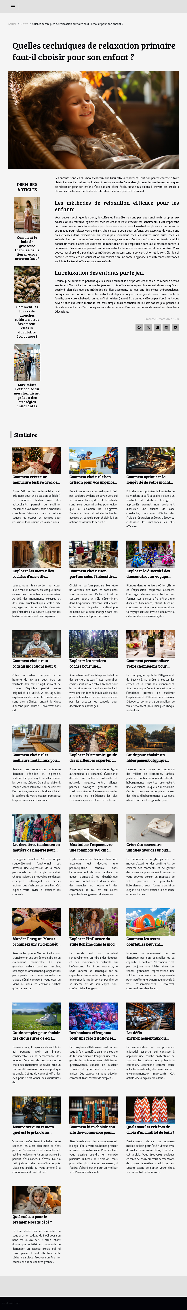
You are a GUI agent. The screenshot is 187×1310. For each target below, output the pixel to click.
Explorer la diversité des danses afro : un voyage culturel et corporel (148, 576)
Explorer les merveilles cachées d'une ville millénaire (33, 576)
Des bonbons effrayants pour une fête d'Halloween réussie (92, 1038)
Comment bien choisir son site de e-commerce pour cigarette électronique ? (92, 1132)
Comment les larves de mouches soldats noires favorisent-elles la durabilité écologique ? (27, 321)
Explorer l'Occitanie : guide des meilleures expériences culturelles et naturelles (93, 760)
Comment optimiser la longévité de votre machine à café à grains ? (150, 482)
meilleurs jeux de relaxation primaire (110, 226)
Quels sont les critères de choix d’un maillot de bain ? (150, 1129)
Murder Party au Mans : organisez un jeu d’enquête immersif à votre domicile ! (36, 944)
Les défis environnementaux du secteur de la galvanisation (150, 1038)
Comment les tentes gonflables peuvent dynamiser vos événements (150, 944)
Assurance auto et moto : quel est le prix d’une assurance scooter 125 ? (33, 1132)
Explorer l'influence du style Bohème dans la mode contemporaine (92, 944)
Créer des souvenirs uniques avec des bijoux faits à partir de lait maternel (147, 853)
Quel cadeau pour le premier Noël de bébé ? (32, 1219)
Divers (24, 24)
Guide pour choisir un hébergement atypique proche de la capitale (146, 760)
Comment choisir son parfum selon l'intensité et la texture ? (92, 576)
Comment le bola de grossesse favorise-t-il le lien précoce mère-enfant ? (27, 248)
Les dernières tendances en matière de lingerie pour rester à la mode (36, 850)
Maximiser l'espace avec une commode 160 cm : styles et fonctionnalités (90, 850)
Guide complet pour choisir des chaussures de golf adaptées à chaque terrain (36, 1038)
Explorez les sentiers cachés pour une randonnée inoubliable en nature (91, 669)
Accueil (12, 24)
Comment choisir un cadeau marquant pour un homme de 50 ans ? (35, 666)
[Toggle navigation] (13, 6)
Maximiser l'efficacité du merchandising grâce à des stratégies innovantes (27, 395)
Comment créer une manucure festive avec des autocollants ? (35, 482)
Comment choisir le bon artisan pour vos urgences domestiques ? (92, 482)
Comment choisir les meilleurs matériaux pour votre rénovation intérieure (35, 763)
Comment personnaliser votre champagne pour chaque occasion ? (147, 666)
